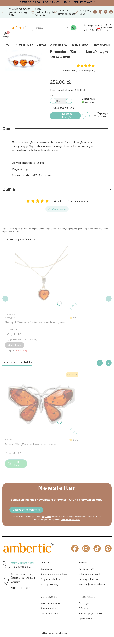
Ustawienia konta (50, 613)
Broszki (9, 439)
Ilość (52, 95)
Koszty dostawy (49, 584)
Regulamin (46, 516)
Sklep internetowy (54, 633)
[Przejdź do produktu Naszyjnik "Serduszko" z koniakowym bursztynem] (41, 278)
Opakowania (86, 618)
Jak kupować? (86, 569)
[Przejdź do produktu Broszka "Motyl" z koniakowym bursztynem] (41, 404)
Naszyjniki (10, 317)
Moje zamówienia (50, 603)
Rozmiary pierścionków (53, 574)
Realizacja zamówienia (92, 584)
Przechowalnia (48, 608)
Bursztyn (84, 603)
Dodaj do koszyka (67, 115)
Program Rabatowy (51, 579)
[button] (73, 27)
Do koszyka (15, 463)
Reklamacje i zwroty (90, 574)
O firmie (83, 608)
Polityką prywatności (70, 519)
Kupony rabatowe (89, 579)
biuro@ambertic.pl (22, 563)
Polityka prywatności (90, 613)
